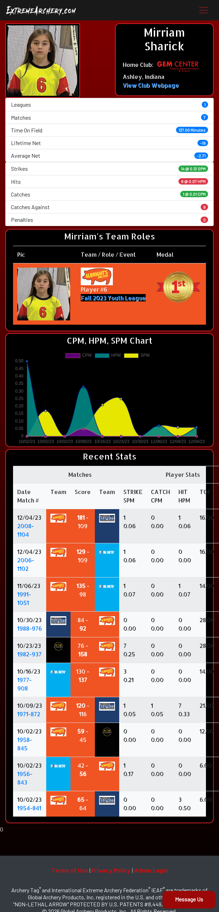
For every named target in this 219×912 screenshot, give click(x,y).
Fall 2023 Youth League (113, 297)
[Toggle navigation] (203, 10)
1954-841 (29, 808)
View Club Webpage (151, 85)
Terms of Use (69, 870)
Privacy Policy (111, 870)
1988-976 (29, 628)
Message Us (189, 899)
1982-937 (29, 654)
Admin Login (151, 870)
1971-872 (28, 714)
